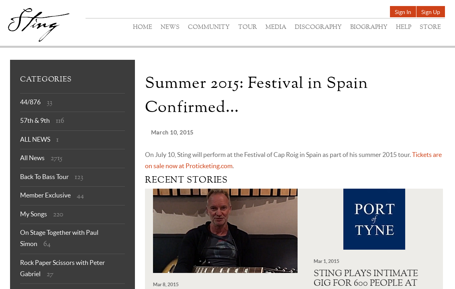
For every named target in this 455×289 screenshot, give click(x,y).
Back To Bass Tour (44, 176)
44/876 (30, 102)
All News (32, 157)
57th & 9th (35, 120)
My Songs (33, 214)
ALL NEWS (35, 139)
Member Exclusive (45, 195)
